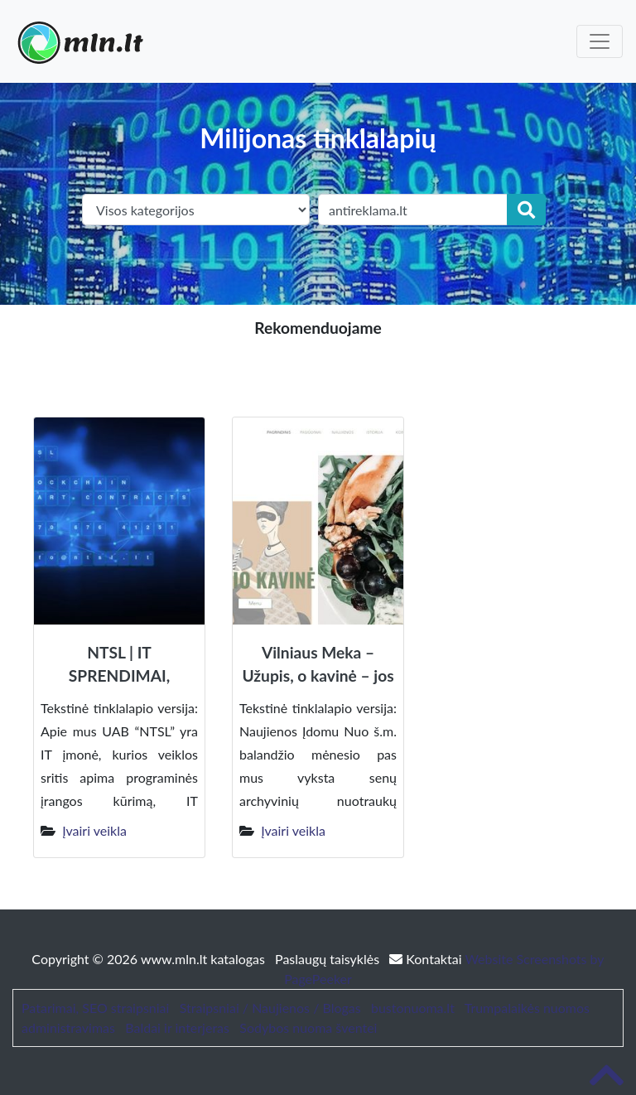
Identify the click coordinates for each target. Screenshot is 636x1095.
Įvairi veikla (94, 830)
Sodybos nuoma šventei (308, 1027)
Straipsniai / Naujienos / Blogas (270, 1007)
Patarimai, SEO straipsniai (95, 1007)
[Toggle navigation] (599, 41)
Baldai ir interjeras (177, 1027)
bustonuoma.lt (413, 1007)
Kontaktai (427, 959)
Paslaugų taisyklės (329, 959)
